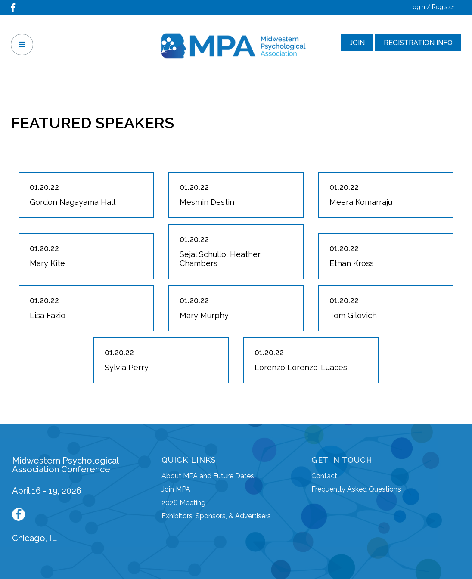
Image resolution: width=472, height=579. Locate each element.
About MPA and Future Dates (207, 476)
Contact (324, 476)
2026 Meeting (183, 502)
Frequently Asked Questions (356, 489)
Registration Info (418, 43)
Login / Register (432, 6)
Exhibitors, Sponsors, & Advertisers (216, 516)
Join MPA (175, 489)
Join (357, 43)
